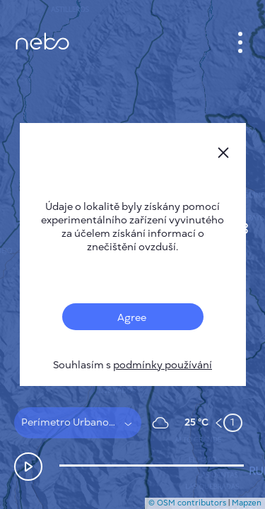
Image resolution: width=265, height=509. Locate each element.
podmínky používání (162, 365)
